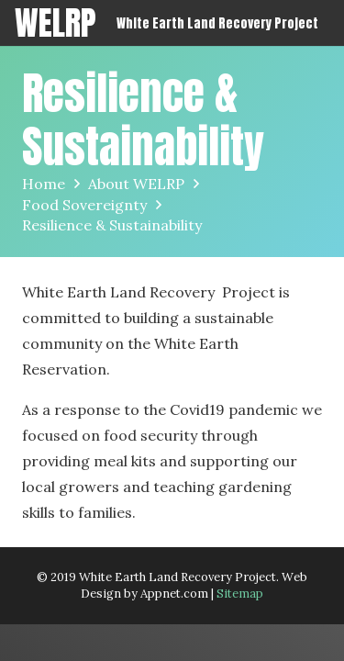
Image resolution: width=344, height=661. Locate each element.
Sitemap (239, 593)
